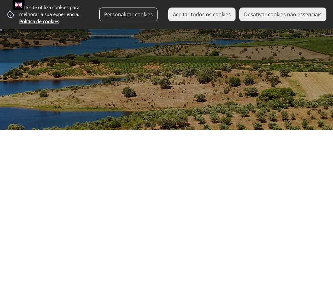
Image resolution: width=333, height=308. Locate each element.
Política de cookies (39, 21)
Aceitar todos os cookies (202, 14)
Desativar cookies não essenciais (283, 14)
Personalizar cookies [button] (128, 14)
